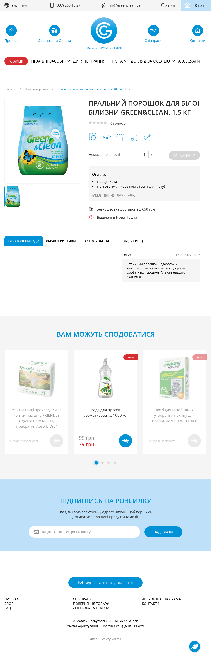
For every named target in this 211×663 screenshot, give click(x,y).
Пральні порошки (36, 89)
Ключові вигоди (23, 240)
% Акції (16, 61)
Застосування (95, 240)
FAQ (7, 608)
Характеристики (61, 240)
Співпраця (82, 599)
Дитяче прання (89, 61)
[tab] (96, 462)
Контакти (150, 603)
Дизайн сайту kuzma (105, 639)
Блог (8, 603)
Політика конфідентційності (123, 626)
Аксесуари (189, 61)
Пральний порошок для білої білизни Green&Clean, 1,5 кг (94, 89)
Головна (9, 89)
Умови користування (83, 626)
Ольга (127, 253)
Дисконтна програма (161, 599)
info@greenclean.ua (124, 5)
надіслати (162, 532)
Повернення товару (91, 603)
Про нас (11, 599)
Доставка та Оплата (91, 608)
